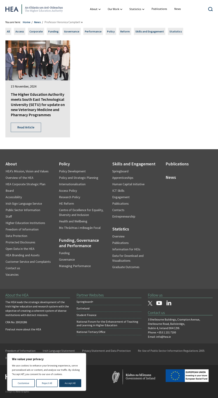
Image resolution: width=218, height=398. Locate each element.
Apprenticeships (122, 178)
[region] (46, 372)
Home (26, 22)
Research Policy (69, 197)
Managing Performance (75, 266)
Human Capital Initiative (128, 184)
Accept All (70, 383)
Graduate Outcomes (125, 267)
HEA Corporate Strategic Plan (25, 184)
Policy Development (72, 171)
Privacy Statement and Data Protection (106, 350)
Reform (125, 31)
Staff (9, 216)
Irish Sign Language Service (24, 203)
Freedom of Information (22, 229)
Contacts (118, 210)
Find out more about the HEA (23, 329)
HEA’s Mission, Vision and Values (27, 171)
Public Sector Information (23, 210)
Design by (17, 391)
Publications (120, 203)
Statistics (175, 31)
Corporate (36, 31)
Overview (118, 236)
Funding (53, 31)
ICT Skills (118, 191)
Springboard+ (85, 301)
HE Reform (66, 203)
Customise (23, 383)
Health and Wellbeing (73, 221)
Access (19, 31)
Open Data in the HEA (20, 249)
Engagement (121, 197)
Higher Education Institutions (25, 223)
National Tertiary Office (91, 332)
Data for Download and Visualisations (128, 258)
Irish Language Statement (59, 350)
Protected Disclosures (20, 242)
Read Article (25, 127)
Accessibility (14, 197)
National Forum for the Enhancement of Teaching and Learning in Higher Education (107, 323)
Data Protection (16, 236)
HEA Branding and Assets (23, 255)
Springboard (120, 171)
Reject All (47, 383)
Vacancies (12, 274)
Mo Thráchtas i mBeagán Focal (80, 228)
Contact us (13, 268)
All (8, 31)
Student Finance (86, 315)
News (37, 22)
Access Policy (68, 191)
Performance (93, 31)
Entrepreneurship (123, 216)
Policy (111, 31)
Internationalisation (72, 184)
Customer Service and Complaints (28, 262)
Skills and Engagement (149, 31)
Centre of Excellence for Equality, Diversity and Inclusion (81, 212)
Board (10, 191)
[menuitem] (159, 9)
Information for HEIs (126, 249)
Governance (71, 31)
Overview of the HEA (19, 178)
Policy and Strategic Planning (78, 178)
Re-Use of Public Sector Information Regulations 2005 (171, 350)
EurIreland (83, 308)
